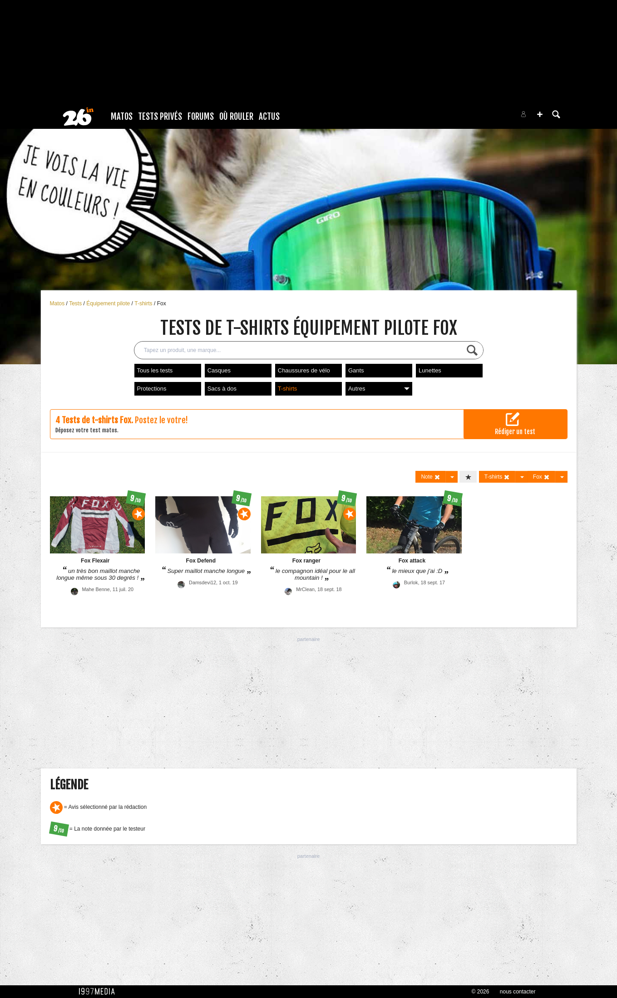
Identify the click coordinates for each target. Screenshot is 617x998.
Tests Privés (160, 116)
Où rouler (236, 116)
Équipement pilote (108, 303)
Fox (161, 303)
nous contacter (518, 991)
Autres (379, 388)
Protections (152, 388)
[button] (540, 114)
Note (430, 477)
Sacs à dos (222, 388)
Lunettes (430, 370)
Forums (201, 116)
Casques (219, 370)
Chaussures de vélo (304, 370)
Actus (269, 116)
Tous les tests (155, 370)
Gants (356, 370)
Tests (76, 303)
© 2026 (480, 991)
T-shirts (144, 303)
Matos (122, 116)
